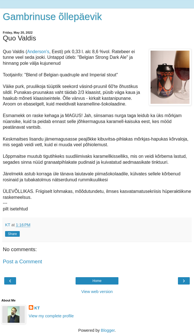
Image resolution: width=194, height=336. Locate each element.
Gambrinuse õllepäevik (52, 16)
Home (97, 281)
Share (12, 234)
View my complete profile (51, 316)
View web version (97, 291)
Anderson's (38, 51)
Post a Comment (22, 261)
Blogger (108, 330)
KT (37, 308)
